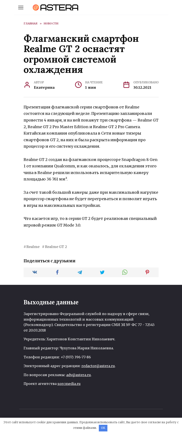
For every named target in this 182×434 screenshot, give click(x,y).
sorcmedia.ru (69, 383)
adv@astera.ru (78, 375)
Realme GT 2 (56, 247)
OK (103, 428)
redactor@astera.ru (98, 366)
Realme (32, 247)
